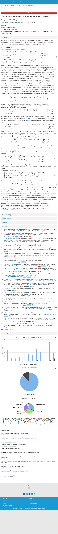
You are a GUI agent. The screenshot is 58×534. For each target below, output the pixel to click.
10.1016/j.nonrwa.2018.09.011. (21, 271)
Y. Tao (5, 307)
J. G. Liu (13, 244)
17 (31, 118)
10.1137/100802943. (40, 325)
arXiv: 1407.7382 (47, 298)
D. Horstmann (7, 248)
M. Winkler (22, 292)
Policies (30, 498)
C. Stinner (14, 238)
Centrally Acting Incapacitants (8, 470)
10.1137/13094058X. (13, 295)
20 (7, 78)
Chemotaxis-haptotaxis (13, 203)
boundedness (44, 203)
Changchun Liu (5, 20)
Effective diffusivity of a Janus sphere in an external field (14, 466)
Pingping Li (17, 20)
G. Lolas (17, 233)
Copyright (5, 500)
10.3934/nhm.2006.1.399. (14, 236)
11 (30, 118)
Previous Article (13, 9)
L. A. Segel (14, 264)
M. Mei (5, 283)
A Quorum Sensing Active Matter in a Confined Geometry (14, 444)
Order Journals (6, 501)
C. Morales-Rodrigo (17, 273)
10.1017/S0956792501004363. (41, 249)
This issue (4, 9)
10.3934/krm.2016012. (23, 245)
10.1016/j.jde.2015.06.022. (15, 286)
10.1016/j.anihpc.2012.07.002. (16, 321)
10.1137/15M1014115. (49, 314)
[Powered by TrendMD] (8, 476)
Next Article (22, 9)
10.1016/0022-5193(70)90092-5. (30, 266)
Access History (6, 334)
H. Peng (10, 283)
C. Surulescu (13, 292)
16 (13, 151)
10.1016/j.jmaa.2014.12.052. (36, 280)
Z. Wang (17, 283)
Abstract (4, 37)
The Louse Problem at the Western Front (10, 448)
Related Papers (6, 218)
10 (44, 93)
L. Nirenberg (7, 288)
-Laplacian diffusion (25, 203)
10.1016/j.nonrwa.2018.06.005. (16, 305)
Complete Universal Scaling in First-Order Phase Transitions (15, 433)
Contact (4, 503)
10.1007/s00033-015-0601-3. (25, 230)
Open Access (32, 501)
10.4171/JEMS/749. (45, 309)
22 (33, 118)
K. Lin (5, 279)
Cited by (4, 222)
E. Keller (6, 264)
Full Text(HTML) (6, 215)
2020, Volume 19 (5, 5)
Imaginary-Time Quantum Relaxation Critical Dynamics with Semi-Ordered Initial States (21, 452)
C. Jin (5, 253)
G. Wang (16, 248)
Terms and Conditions (7, 505)
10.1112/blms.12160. (13, 262)
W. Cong (6, 244)
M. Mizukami (15, 268)
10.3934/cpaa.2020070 (30, 5)
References (5, 226)
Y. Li (11, 302)
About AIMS (5, 498)
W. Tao (5, 302)
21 (34, 133)
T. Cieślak (6, 238)
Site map (15, 508)
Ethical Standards (33, 503)
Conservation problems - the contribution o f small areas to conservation (17, 440)
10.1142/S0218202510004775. (16, 277)
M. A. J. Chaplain (8, 233)
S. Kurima (6, 268)
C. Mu (9, 279)
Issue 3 (13, 5)
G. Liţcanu (6, 273)
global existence (36, 203)
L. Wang (15, 279)
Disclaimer (31, 500)
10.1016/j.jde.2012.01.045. (26, 241)
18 (16, 107)
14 (18, 150)
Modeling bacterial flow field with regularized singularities (14, 437)
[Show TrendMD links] (56, 476)
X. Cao (5, 229)
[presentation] (41, 16)
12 (16, 150)
